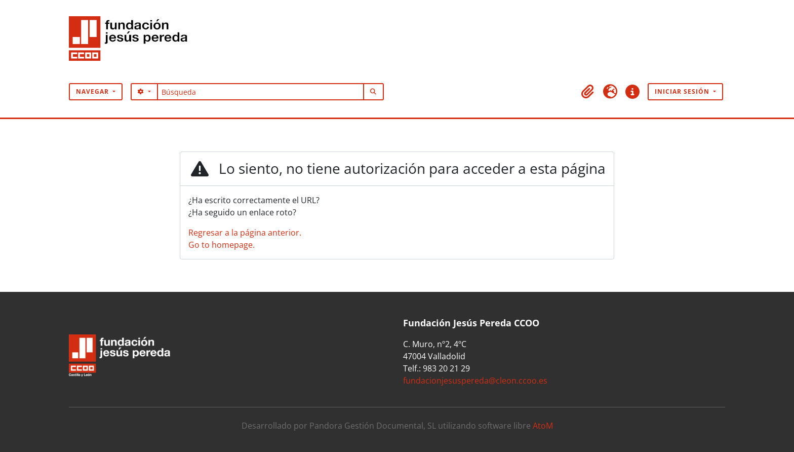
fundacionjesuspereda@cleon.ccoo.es (475, 380)
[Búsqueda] (260, 91)
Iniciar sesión (683, 91)
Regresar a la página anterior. (244, 232)
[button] (588, 92)
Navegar (93, 91)
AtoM (543, 425)
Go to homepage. (221, 244)
